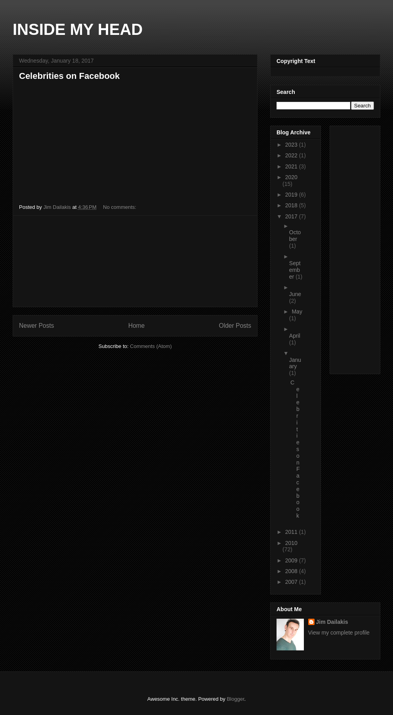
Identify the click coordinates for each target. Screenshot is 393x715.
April (294, 336)
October (295, 235)
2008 (292, 571)
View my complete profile (339, 632)
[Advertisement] (135, 261)
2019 (292, 194)
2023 (292, 144)
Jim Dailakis (332, 622)
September (295, 270)
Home (136, 325)
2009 (292, 560)
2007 (292, 582)
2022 (292, 155)
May (297, 311)
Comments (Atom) (151, 346)
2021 (292, 166)
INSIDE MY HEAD (78, 29)
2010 (291, 543)
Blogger (235, 699)
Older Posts (235, 325)
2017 (292, 216)
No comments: (120, 207)
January (295, 363)
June (295, 294)
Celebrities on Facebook (69, 76)
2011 (292, 532)
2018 (292, 205)
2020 (291, 177)
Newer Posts (36, 325)
